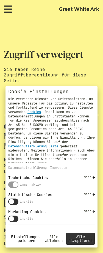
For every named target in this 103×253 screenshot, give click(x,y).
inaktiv (26, 201)
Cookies (34, 112)
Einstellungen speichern (25, 238)
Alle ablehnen (54, 238)
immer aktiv (30, 184)
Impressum (58, 168)
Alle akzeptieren (80, 238)
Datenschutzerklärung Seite (33, 146)
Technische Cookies (28, 177)
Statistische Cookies (30, 195)
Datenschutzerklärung (27, 168)
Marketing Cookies (27, 212)
